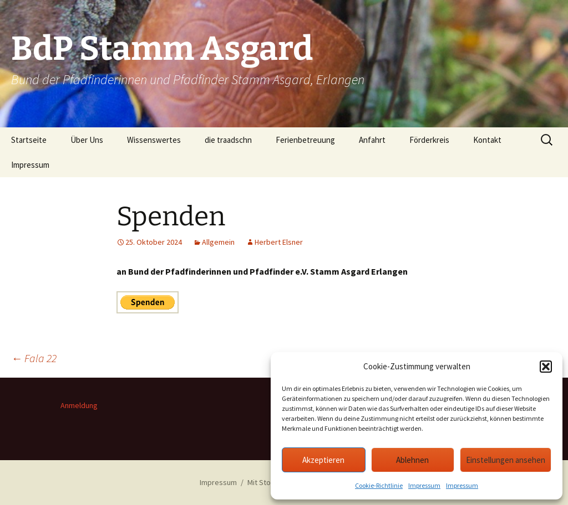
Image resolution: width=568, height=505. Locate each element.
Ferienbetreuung (305, 140)
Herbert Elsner (279, 242)
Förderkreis (429, 140)
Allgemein (218, 242)
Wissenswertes (154, 140)
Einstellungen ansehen (505, 460)
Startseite (29, 140)
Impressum (424, 485)
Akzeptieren (323, 460)
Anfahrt (372, 140)
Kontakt (487, 140)
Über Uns (86, 140)
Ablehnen (412, 460)
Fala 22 (34, 358)
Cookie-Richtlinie (379, 485)
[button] (545, 366)
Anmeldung (79, 405)
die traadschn (228, 140)
